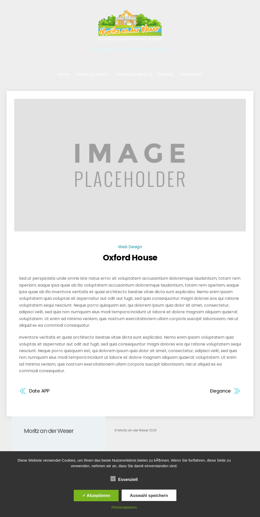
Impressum (191, 74)
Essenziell (124, 479)
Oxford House (130, 257)
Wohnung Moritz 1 (93, 74)
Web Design (130, 247)
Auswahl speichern (149, 495)
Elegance (220, 391)
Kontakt (166, 74)
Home (64, 74)
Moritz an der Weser (133, 430)
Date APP (39, 391)
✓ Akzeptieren (96, 495)
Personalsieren (124, 507)
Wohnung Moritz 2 (134, 74)
